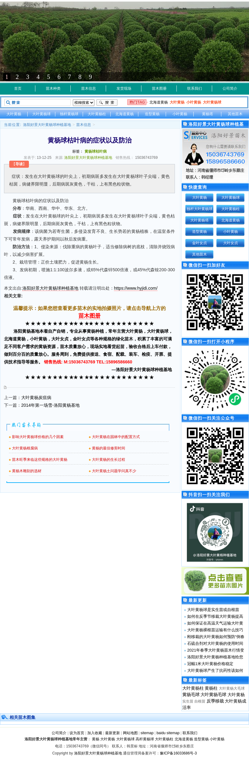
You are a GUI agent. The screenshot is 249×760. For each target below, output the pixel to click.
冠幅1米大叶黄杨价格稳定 (210, 663)
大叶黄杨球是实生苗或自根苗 (213, 609)
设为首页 (76, 733)
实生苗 (187, 701)
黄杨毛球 (191, 694)
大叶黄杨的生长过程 (108, 459)
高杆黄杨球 (145, 739)
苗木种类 (53, 88)
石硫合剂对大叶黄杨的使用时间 (215, 643)
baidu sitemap (168, 733)
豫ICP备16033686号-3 (178, 753)
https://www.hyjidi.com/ (136, 288)
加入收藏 (94, 733)
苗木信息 (88, 88)
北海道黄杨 (158, 102)
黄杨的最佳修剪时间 (108, 448)
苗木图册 (159, 88)
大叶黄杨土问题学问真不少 (114, 471)
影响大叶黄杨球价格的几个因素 (38, 437)
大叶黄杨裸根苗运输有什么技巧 (215, 630)
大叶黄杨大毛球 (232, 688)
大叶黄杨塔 (199, 220)
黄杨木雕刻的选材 (27, 471)
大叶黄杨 (177, 102)
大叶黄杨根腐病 (25, 448)
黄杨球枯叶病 (96, 151)
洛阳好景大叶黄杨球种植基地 (47, 125)
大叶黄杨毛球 (213, 694)
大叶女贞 (230, 243)
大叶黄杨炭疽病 (36, 397)
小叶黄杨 (193, 102)
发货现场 (124, 88)
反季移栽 (215, 701)
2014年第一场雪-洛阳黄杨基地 (50, 405)
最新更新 (112, 733)
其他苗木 (235, 114)
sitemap (146, 733)
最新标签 (197, 680)
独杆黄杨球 (69, 114)
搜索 (107, 102)
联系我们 (194, 88)
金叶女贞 (199, 243)
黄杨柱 (211, 688)
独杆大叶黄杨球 (199, 209)
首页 (18, 88)
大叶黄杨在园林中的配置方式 (116, 437)
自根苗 (199, 701)
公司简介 (230, 88)
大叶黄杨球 (212, 102)
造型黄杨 (152, 114)
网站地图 (130, 733)
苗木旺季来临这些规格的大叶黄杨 (39, 459)
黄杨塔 (207, 114)
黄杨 (95, 739)
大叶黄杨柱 (97, 114)
